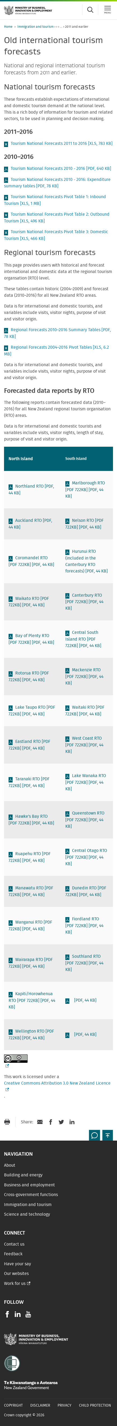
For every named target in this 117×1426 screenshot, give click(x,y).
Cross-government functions (31, 1195)
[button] (107, 1135)
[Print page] (7, 1122)
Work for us (14, 1283)
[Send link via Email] (40, 1122)
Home (8, 26)
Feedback (13, 1254)
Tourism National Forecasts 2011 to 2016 (61, 143)
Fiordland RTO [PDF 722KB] (84, 925)
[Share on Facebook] (50, 1122)
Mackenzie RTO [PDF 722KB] (84, 676)
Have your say (17, 1264)
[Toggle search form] (90, 9)
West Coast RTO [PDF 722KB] (84, 745)
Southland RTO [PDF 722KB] (84, 963)
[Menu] (107, 9)
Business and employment (29, 1185)
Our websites (16, 1273)
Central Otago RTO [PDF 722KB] (86, 857)
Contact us (14, 1244)
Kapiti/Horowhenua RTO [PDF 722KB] (32, 1000)
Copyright (13, 1405)
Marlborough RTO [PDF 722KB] (85, 489)
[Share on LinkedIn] (72, 1122)
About (9, 1165)
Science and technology (27, 1214)
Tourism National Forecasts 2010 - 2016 (61, 168)
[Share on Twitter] (61, 1122)
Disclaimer (40, 1405)
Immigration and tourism (35, 26)
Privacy (64, 1405)
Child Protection (95, 1405)
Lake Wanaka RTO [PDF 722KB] (85, 782)
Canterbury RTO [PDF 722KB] (84, 602)
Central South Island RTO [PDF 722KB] (83, 639)
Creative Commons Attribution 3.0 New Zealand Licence (58, 1086)
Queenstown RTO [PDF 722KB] (84, 820)
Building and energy (23, 1175)
